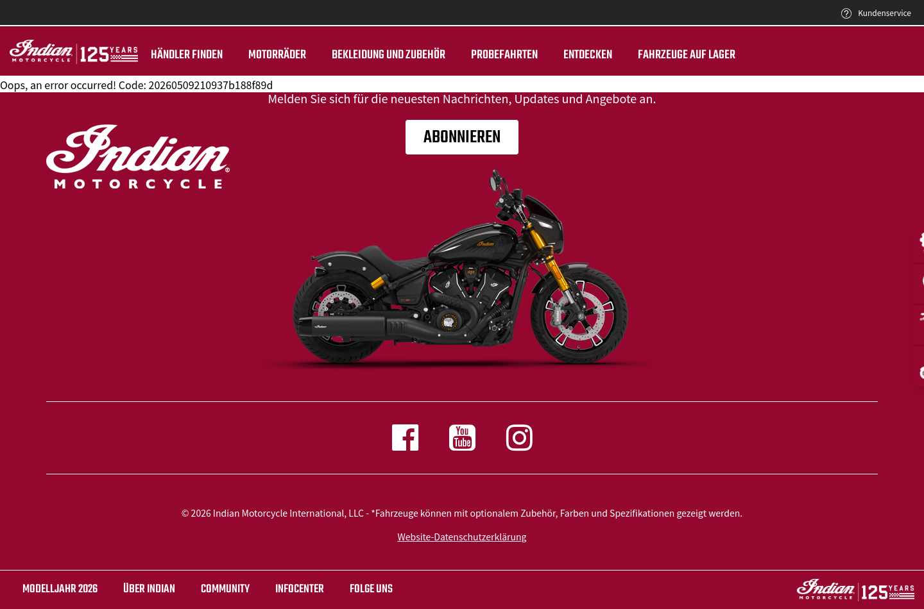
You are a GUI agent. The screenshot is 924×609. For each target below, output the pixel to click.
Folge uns (371, 589)
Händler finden (187, 55)
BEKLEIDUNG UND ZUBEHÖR (388, 55)
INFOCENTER (299, 589)
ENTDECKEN (587, 55)
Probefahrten (504, 55)
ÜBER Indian (149, 589)
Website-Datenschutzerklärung (462, 536)
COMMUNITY (225, 589)
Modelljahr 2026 (60, 589)
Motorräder (277, 55)
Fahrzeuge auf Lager (686, 55)
